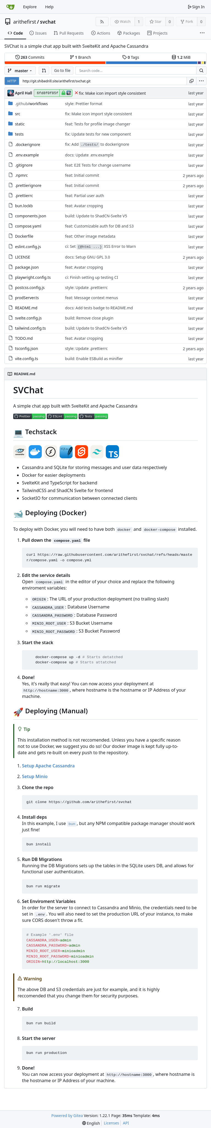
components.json (30, 215)
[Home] (10, 7)
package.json (27, 267)
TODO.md (24, 338)
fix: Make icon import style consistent (112, 93)
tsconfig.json (26, 348)
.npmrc (21, 175)
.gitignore (24, 165)
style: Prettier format (83, 103)
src (17, 113)
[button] (44, 70)
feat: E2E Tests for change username (98, 165)
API (126, 1123)
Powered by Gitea (67, 1115)
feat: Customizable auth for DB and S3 (99, 226)
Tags (130, 57)
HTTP (11, 80)
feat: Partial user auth (84, 195)
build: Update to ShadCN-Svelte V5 (96, 215)
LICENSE (22, 257)
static (20, 124)
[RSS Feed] (102, 21)
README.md (26, 307)
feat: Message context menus (91, 297)
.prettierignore (28, 185)
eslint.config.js (28, 246)
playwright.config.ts (33, 277)
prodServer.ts (27, 297)
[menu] (201, 81)
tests (19, 134)
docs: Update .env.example (89, 155)
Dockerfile (24, 236)
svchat (48, 21)
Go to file (62, 70)
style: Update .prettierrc (86, 287)
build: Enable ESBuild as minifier (94, 358)
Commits (30, 57)
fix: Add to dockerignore (97, 144)
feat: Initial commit (82, 175)
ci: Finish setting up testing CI (91, 277)
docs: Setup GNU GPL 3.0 (87, 257)
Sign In (196, 6)
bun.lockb (24, 205)
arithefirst (24, 21)
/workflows (31, 103)
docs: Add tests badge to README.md (99, 307)
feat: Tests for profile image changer (98, 124)
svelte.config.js (28, 318)
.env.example (27, 155)
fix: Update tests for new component (98, 134)
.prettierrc (24, 195)
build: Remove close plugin (89, 318)
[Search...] (201, 70)
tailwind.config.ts (30, 328)
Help (49, 6)
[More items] (202, 33)
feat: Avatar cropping (84, 205)
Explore (30, 6)
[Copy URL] (191, 81)
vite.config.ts (26, 358)
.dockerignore (27, 144)
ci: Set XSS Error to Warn (100, 246)
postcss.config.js (30, 287)
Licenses (111, 1123)
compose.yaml (28, 226)
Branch (80, 57)
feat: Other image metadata (90, 236)
